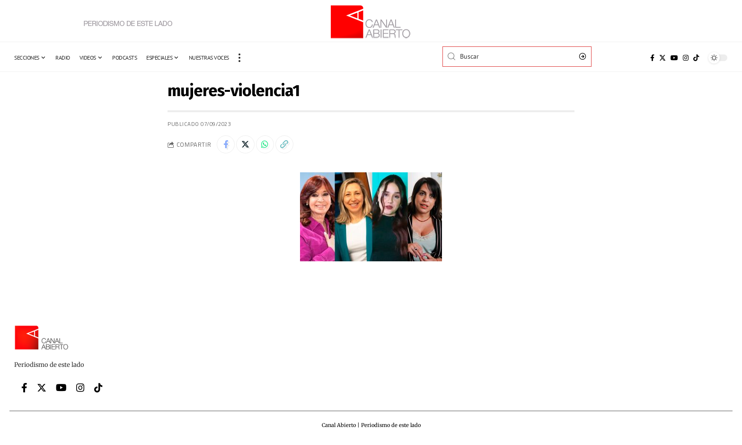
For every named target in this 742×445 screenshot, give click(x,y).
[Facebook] (652, 57)
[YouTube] (674, 57)
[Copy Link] (287, 144)
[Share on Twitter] (246, 144)
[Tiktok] (696, 57)
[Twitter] (662, 57)
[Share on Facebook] (226, 144)
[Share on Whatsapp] (266, 144)
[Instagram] (685, 57)
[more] (239, 57)
